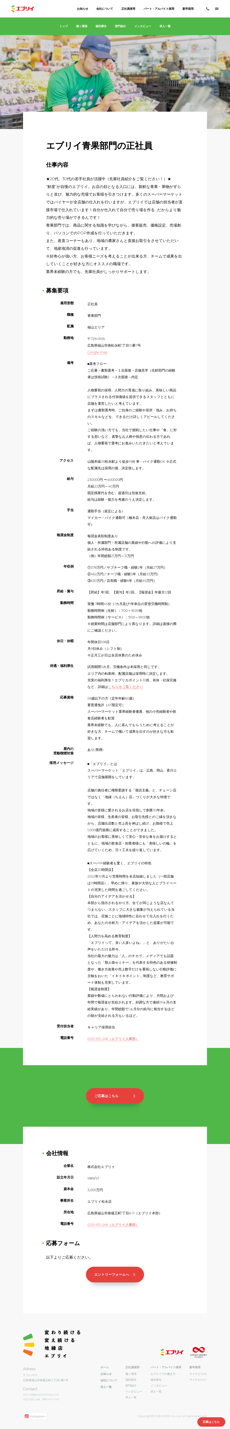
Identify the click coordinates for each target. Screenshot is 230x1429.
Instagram (35, 1416)
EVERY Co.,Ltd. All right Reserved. (184, 1416)
